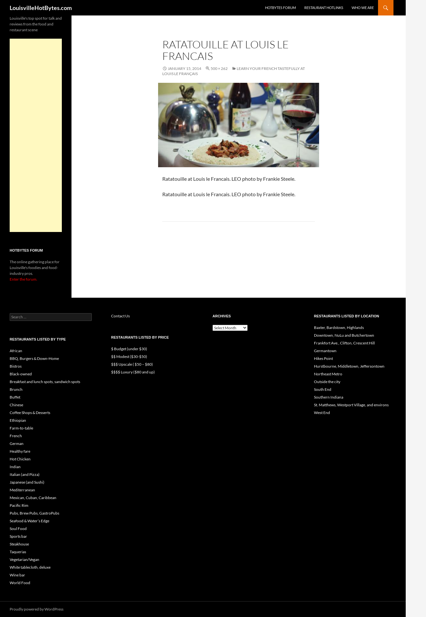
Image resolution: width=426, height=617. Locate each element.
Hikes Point (323, 358)
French (16, 435)
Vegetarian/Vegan (24, 559)
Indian (15, 466)
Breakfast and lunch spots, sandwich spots (45, 381)
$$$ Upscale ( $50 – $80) (132, 364)
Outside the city (327, 381)
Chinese (16, 404)
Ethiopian (18, 420)
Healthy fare (20, 451)
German (17, 443)
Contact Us (120, 315)
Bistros (16, 366)
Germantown (325, 350)
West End (322, 412)
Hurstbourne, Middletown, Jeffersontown (349, 366)
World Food (20, 582)
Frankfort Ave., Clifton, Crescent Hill (344, 343)
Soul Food (18, 528)
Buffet (15, 397)
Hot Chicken (20, 459)
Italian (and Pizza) (25, 474)
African (16, 350)
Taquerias (18, 551)
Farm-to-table (21, 428)
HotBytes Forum (280, 7)
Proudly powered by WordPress (36, 609)
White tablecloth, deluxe (30, 567)
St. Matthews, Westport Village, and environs (351, 404)
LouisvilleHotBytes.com (41, 7)
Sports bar (18, 536)
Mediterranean (22, 489)
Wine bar (17, 575)
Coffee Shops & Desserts (30, 412)
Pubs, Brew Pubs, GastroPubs (34, 513)
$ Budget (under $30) (129, 348)
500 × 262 (219, 68)
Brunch (16, 389)
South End (322, 389)
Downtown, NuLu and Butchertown (344, 335)
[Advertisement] (36, 135)
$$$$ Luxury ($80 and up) (133, 372)
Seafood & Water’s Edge (29, 520)
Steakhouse (19, 544)
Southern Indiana (328, 397)
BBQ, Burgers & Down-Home (34, 358)
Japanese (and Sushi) (27, 482)
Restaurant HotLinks (323, 7)
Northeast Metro (328, 373)
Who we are (363, 7)
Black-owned (21, 373)
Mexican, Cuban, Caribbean (33, 497)
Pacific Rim (19, 505)
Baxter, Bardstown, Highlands (339, 327)
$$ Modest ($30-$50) (129, 356)
